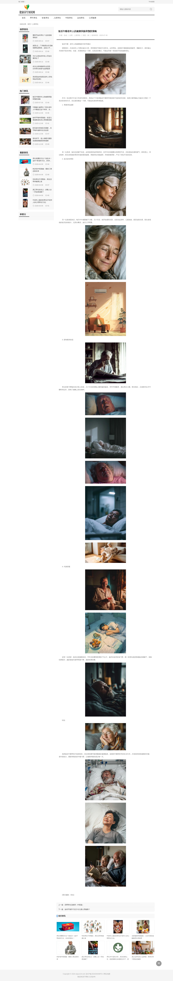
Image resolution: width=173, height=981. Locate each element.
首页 (24, 18)
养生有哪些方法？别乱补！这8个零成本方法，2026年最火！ (42, 161)
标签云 (23, 214)
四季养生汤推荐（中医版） (74, 905)
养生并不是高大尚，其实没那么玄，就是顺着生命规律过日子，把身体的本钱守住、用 (118, 959)
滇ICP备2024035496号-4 (94, 974)
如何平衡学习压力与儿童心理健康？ (77, 909)
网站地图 (107, 974)
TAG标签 (152, 1)
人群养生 (35, 24)
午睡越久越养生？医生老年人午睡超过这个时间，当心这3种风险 (42, 109)
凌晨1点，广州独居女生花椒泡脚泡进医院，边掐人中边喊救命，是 (43, 48)
